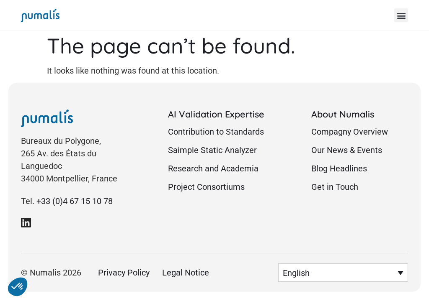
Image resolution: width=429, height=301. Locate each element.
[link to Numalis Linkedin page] (26, 222)
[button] (401, 15)
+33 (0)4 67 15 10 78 (74, 201)
